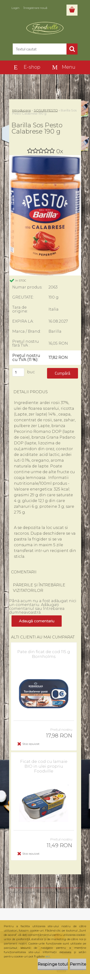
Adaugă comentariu (36, 621)
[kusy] (18, 372)
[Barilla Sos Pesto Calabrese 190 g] (45, 157)
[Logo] (45, 28)
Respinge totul (53, 964)
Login (15, 8)
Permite (78, 964)
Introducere (21, 110)
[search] (72, 49)
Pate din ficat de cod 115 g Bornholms (43, 654)
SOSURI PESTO (46, 110)
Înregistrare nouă (35, 8)
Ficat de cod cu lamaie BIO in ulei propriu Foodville (43, 766)
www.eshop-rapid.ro (54, 892)
